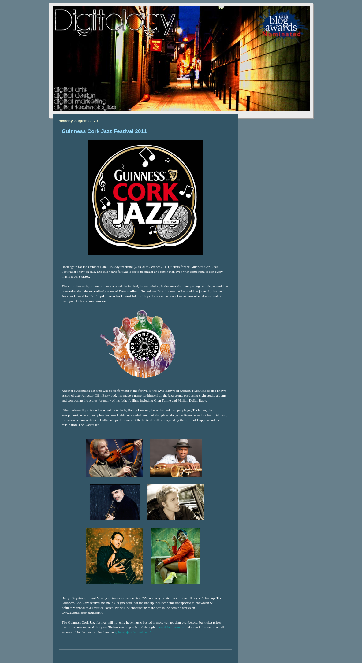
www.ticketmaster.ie (170, 627)
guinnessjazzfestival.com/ (133, 632)
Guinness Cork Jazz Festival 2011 (104, 131)
